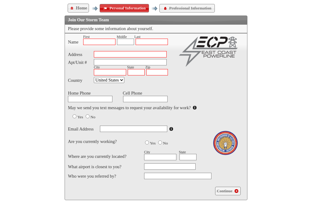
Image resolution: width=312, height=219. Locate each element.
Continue (228, 191)
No (92, 117)
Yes (80, 117)
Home (78, 7)
